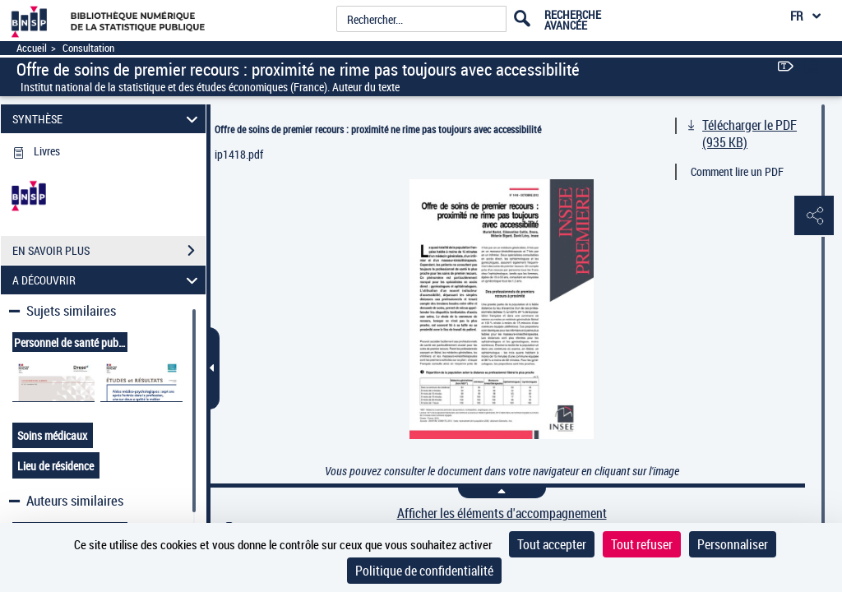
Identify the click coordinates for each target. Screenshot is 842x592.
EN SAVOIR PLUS (109, 250)
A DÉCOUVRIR (107, 280)
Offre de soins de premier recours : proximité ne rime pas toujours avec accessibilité (378, 129)
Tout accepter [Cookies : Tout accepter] (551, 544)
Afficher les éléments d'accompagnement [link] (502, 513)
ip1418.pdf (239, 154)
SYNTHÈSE (107, 118)
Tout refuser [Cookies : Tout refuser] (642, 544)
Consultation (88, 48)
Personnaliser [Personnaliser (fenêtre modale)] (732, 544)
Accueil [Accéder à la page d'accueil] (31, 48)
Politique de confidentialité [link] (424, 571)
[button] (813, 216)
